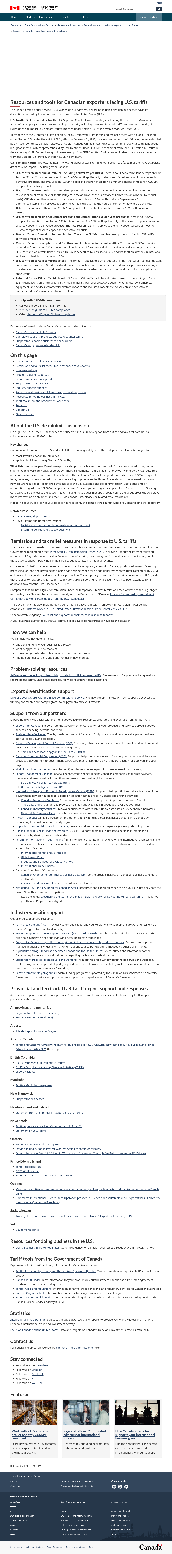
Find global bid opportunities (33, 769)
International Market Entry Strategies (43, 853)
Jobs (12, 1511)
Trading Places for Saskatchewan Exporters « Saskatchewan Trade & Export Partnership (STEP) (74, 1216)
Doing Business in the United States (38, 1247)
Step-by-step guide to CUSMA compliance (44, 310)
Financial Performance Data (38, 813)
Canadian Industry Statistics (38, 809)
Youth (113, 1534)
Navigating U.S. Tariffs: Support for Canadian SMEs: (47, 888)
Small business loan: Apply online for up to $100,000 (53, 752)
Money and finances (120, 1516)
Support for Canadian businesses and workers (44, 341)
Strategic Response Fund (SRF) (34, 1017)
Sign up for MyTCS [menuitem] (149, 17)
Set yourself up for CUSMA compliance (51, 314)
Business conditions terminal (39, 883)
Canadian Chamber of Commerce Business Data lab (53, 874)
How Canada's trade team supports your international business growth (135, 1434)
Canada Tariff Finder (28, 1280)
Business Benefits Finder (31, 734)
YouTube (37, 1383)
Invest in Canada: (26, 817)
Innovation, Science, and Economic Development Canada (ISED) (55, 791)
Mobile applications (34, 1547)
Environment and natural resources (77, 1516)
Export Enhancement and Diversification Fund (44, 1175)
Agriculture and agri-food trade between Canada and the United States (59, 951)
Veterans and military (120, 1529)
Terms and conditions (75, 1547)
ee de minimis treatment (75, 525)
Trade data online (31, 804)
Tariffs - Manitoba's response (34, 1085)
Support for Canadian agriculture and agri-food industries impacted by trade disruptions (70, 942)
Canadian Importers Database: (40, 800)
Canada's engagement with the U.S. (38, 345)
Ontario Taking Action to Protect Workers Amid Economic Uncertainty (58, 1149)
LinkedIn (37, 1370)
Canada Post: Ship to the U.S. (33, 516)
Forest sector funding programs (35, 973)
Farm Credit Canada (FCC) (31, 924)
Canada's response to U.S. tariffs (36, 332)
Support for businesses (30, 1099)
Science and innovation (121, 1520)
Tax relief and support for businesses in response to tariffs (78, 615)
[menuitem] (38, 17)
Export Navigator (26, 1071)
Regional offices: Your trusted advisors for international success (84, 1434)
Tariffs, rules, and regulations (33, 1289)
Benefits (14, 1529)
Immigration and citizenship (23, 1516)
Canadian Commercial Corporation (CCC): (41, 756)
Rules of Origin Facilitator (31, 1293)
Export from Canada (28, 725)
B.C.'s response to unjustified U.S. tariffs (40, 1063)
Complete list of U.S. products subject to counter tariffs (49, 336)
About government (119, 1502)
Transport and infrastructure (74, 1534)
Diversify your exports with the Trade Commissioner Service (47, 697)
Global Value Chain (32, 857)
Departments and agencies (73, 1502)
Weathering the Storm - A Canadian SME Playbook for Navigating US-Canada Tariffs (92, 896)
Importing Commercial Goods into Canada (42, 826)
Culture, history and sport (72, 1525)
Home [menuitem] (14, 17)
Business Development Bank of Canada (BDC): (44, 743)
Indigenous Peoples (120, 1525)
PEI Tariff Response (27, 1171)
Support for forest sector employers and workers (46, 960)
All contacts (15, 1502)
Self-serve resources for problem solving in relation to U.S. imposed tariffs (55, 675)
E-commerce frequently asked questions (46, 529)
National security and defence (74, 1520)
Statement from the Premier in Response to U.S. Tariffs (49, 1112)
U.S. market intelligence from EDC (42, 787)
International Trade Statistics (28, 1319)
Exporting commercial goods (33, 1297)
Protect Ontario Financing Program (37, 1144)
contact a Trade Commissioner (75, 1347)
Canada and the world (121, 1511)
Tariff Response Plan (28, 1167)
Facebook (38, 1374)
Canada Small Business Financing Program (42, 831)
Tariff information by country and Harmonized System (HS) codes (56, 1271)
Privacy (92, 1547)
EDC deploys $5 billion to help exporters (45, 782)
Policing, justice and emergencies (76, 1529)
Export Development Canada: (34, 774)
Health (13, 1534)
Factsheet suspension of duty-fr (40, 525)
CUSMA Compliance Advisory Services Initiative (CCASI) (50, 1067)
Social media (16, 1547)
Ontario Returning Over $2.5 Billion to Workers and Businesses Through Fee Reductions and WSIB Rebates (81, 1153)
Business (14, 1525)
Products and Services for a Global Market (47, 861)
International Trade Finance (38, 866)
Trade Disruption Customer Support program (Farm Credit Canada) (57, 933)
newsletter (43, 1365)
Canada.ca (16, 25)
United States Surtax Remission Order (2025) (75, 552)
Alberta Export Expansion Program (37, 1031)
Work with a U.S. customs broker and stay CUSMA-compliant (30, 1434)
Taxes (63, 1511)
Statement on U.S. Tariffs (31, 1131)
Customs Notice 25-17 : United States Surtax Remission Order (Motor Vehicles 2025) (76, 609)
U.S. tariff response (27, 1230)
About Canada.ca (54, 1547)
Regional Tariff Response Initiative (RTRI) (40, 1013)
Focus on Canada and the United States (34, 1330)
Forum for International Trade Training (39, 839)
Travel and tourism (18, 1520)
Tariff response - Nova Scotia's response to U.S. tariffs (49, 1126)
